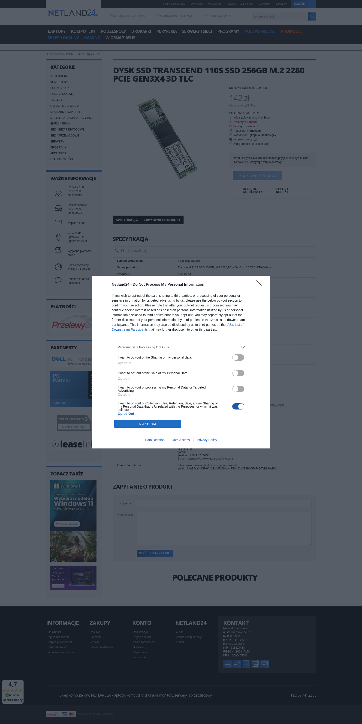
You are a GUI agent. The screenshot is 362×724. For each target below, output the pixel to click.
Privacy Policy (207, 440)
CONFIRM (147, 423)
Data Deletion (155, 440)
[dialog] (181, 362)
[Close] (260, 284)
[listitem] (181, 347)
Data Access (181, 440)
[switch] (238, 357)
